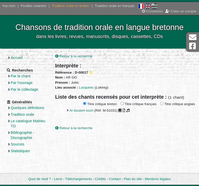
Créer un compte (180, 11)
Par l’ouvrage (21, 83)
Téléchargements (78, 179)
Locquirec (86, 87)
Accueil (17, 58)
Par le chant (20, 76)
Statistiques (20, 151)
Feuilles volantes (33, 6)
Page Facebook (192, 46)
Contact (115, 179)
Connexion (152, 11)
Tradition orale (22, 114)
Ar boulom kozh (81, 110)
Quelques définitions (27, 108)
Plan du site (133, 179)
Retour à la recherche (74, 56)
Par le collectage (24, 89)
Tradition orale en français (114, 6)
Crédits (100, 179)
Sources (17, 144)
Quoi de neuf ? (39, 179)
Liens (58, 179)
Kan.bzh (9, 6)
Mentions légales (158, 179)
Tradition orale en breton (70, 6)
